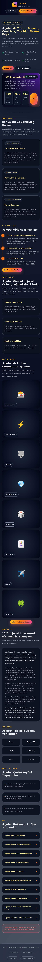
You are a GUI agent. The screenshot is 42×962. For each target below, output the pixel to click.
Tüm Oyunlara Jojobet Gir (21, 622)
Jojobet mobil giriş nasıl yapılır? (16, 862)
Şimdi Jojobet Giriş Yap (12, 270)
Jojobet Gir (8, 68)
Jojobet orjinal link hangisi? (15, 889)
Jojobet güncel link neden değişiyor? (18, 853)
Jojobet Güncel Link (28, 11)
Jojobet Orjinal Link (34, 99)
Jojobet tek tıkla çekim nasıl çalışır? (18, 918)
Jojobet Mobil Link (23, 68)
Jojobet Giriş (11, 11)
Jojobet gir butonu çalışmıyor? (16, 898)
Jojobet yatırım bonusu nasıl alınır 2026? (17, 908)
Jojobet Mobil (13, 958)
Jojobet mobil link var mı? (14, 871)
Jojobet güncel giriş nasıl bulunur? (17, 844)
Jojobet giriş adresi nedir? (14, 835)
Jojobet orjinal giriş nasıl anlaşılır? (17, 880)
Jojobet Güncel (27, 952)
